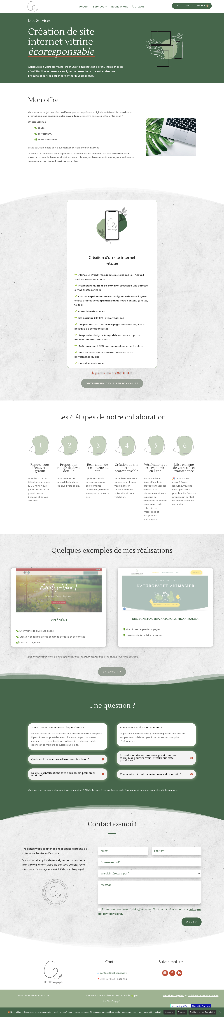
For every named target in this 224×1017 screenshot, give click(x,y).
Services (98, 7)
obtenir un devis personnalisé (112, 383)
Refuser (181, 1012)
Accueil (84, 7)
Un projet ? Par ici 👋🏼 (192, 5)
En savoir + (112, 671)
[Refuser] (220, 1012)
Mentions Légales (173, 995)
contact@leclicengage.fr (112, 973)
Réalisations (119, 7)
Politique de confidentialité (202, 1012)
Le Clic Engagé (111, 1001)
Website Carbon (201, 1006)
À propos (138, 7)
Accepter (169, 1012)
